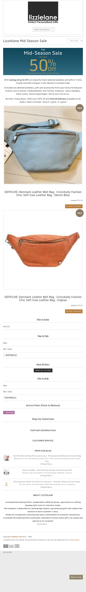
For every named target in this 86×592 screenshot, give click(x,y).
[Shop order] (75, 40)
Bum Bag (10, 355)
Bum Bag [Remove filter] (10, 412)
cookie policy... (75, 539)
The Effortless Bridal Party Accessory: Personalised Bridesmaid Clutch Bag (47, 456)
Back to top (76, 577)
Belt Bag (7, 349)
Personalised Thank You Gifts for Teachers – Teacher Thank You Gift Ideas (46, 481)
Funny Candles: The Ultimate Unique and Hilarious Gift (47, 470)
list (63, 41)
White (6, 326)
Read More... (43, 524)
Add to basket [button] (75, 206)
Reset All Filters (43, 370)
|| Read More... (47, 463)
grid (57, 41)
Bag (5, 342)
